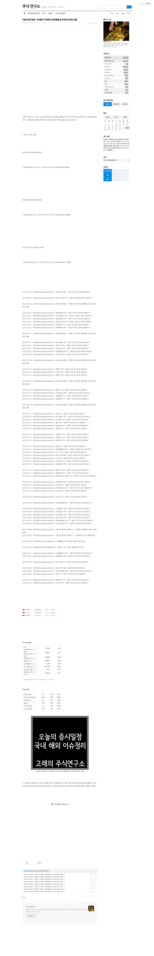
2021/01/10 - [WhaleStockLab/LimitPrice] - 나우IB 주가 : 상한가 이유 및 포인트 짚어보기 (54, 520)
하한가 (118, 141)
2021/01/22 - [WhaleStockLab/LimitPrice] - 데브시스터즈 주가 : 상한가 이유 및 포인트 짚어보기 (57, 327)
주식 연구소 (31, 6)
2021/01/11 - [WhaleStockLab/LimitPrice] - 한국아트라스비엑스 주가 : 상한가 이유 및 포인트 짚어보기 (59, 505)
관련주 (105, 150)
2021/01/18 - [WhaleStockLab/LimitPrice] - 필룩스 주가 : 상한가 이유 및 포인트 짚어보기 (54, 419)
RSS (112, 13)
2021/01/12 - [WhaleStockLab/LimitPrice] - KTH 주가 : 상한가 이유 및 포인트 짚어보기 (54, 487)
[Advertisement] (59, 41)
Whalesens (116, 58)
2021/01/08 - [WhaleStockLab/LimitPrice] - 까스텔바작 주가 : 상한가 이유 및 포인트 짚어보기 (56, 543)
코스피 (119, 143)
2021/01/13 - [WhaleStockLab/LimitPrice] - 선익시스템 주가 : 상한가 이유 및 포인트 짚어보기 (56, 484)
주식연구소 (109, 148)
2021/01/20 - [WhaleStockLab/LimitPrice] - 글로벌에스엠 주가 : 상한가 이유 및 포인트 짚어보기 (57, 380)
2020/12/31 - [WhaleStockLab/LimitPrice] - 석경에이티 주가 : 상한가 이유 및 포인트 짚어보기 (56, 585)
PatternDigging (116, 75)
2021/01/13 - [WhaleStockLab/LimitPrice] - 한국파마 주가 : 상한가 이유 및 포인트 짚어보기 (55, 466)
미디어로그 (52, 7)
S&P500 (26, 644)
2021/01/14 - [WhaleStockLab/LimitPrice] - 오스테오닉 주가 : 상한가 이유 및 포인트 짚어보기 (56, 445)
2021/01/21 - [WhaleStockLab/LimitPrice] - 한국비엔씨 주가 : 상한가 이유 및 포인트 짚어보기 (56, 371)
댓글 (23, 926)
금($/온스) (29, 690)
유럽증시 (111, 145)
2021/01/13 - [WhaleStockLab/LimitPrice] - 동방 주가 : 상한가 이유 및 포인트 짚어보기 (54, 475)
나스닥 (26, 641)
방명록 (44, 7)
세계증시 (121, 139)
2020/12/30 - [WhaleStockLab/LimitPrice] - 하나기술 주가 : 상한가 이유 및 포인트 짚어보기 (55, 591)
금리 (104, 148)
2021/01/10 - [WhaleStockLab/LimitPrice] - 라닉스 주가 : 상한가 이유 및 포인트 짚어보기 (54, 525)
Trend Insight (60, 13)
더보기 (61, 718)
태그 (117, 13)
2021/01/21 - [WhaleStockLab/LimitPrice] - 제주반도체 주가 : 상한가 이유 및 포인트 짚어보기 (56, 347)
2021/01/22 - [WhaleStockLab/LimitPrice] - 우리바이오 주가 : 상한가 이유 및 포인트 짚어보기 (56, 321)
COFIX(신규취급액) (29, 726)
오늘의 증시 (123, 145)
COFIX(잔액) (27, 723)
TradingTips (116, 70)
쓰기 (128, 13)
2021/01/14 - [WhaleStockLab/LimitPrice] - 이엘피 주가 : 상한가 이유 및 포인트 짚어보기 (54, 457)
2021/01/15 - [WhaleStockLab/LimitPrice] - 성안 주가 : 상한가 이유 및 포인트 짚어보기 (54, 442)
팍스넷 (127, 143)
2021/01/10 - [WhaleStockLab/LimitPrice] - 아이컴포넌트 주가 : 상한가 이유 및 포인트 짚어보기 (57, 517)
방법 (128, 145)
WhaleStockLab (34, 13)
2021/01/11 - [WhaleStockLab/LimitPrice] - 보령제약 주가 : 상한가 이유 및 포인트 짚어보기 (55, 502)
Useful (50, 13)
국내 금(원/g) (30, 696)
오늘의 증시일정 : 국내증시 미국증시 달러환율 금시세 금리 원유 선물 (49, 20)
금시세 (116, 139)
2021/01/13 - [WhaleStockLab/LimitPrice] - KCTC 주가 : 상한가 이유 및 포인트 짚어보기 (54, 481)
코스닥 (123, 143)
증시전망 (126, 141)
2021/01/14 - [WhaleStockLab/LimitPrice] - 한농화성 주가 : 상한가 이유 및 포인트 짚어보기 (55, 454)
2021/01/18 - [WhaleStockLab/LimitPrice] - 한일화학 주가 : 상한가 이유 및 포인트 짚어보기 (55, 428)
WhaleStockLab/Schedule (29, 22)
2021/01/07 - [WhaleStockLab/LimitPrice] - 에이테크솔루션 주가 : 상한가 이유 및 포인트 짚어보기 (57, 549)
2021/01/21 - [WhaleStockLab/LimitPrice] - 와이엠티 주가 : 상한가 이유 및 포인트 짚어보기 (55, 353)
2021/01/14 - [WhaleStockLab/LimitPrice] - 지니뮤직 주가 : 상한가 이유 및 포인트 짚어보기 (55, 448)
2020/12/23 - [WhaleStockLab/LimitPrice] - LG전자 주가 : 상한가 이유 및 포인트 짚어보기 (55, 612)
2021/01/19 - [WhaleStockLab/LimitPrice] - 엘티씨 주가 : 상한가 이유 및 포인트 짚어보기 (54, 404)
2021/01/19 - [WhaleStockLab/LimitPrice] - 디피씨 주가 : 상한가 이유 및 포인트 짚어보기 (54, 401)
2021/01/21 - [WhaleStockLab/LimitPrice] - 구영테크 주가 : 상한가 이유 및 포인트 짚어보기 (55, 377)
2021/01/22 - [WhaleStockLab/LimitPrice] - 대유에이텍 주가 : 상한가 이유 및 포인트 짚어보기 (56, 342)
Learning (116, 78)
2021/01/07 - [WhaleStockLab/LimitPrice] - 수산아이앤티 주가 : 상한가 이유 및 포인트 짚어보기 (57, 552)
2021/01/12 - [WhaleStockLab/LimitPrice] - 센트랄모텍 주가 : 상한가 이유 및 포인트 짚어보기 (56, 493)
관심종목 (123, 148)
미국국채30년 (28, 738)
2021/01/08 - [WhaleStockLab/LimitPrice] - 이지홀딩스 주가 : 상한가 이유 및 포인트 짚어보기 (56, 537)
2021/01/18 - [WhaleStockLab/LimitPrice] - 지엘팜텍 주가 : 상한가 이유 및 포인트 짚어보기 (55, 425)
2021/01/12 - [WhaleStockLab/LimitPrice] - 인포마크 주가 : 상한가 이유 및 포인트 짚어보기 (55, 490)
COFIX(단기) (27, 729)
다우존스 (27, 638)
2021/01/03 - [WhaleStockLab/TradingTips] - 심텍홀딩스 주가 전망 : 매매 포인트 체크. (53, 570)
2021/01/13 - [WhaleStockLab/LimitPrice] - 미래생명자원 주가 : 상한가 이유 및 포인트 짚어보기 (57, 478)
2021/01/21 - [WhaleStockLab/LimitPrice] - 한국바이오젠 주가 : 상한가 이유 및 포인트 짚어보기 (57, 350)
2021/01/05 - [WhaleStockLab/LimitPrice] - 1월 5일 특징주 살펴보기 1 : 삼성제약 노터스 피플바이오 (58, 564)
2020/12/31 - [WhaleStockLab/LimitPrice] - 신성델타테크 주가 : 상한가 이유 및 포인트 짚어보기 (57, 582)
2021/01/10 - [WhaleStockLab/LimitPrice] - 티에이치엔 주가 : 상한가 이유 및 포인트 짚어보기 (56, 511)
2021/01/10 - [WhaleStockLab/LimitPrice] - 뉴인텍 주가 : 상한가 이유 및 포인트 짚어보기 (54, 514)
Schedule (35, 900)
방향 (110, 143)
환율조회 (109, 150)
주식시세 (113, 141)
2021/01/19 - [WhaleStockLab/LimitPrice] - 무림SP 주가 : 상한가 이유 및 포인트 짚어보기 (54, 398)
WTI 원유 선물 (30, 698)
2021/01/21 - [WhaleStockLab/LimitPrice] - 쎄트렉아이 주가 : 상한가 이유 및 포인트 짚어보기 (56, 356)
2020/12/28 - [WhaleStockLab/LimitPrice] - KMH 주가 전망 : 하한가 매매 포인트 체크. (53, 597)
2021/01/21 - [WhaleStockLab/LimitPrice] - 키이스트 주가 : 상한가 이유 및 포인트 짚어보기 (55, 374)
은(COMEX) (29, 693)
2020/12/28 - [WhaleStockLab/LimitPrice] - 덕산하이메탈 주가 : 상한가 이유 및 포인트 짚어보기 (57, 600)
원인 (128, 148)
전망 (107, 143)
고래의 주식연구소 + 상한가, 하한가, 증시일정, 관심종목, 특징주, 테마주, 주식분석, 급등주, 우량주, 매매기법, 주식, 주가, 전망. (57, 939)
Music (116, 84)
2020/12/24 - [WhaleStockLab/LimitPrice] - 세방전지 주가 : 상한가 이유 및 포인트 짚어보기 (55, 609)
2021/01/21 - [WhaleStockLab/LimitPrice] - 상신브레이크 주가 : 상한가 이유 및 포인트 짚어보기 (57, 344)
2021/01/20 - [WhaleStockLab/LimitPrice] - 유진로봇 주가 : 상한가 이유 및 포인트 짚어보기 (55, 383)
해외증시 (105, 145)
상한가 (108, 141)
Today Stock (116, 64)
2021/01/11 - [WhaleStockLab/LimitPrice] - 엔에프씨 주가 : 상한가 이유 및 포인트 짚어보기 (55, 499)
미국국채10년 (28, 735)
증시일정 (116, 145)
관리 (123, 13)
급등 (122, 141)
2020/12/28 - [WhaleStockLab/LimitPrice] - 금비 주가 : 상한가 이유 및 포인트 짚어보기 (54, 603)
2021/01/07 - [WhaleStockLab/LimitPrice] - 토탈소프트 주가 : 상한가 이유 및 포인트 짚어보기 (56, 546)
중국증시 (111, 139)
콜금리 (26, 732)
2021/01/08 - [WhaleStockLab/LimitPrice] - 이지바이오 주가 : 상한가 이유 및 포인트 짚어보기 (56, 540)
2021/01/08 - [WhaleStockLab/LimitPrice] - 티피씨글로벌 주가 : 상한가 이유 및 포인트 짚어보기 (57, 531)
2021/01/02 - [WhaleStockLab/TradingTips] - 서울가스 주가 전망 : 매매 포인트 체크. (53, 576)
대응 (104, 143)
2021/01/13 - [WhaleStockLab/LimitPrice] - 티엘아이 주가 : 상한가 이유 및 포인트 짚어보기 (55, 463)
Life (43, 13)
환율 (114, 148)
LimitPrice (116, 67)
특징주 (114, 143)
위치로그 (61, 7)
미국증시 (105, 139)
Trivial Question (116, 87)
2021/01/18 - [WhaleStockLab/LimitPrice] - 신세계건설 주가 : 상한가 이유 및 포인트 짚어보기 (56, 422)
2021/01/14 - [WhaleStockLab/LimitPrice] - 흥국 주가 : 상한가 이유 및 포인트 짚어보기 (54, 451)
